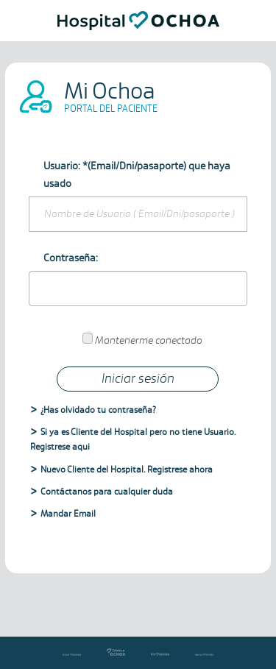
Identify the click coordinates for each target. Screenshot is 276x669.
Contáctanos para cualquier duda (106, 492)
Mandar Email (68, 514)
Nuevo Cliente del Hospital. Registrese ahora (126, 469)
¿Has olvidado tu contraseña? (98, 410)
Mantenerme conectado (148, 341)
